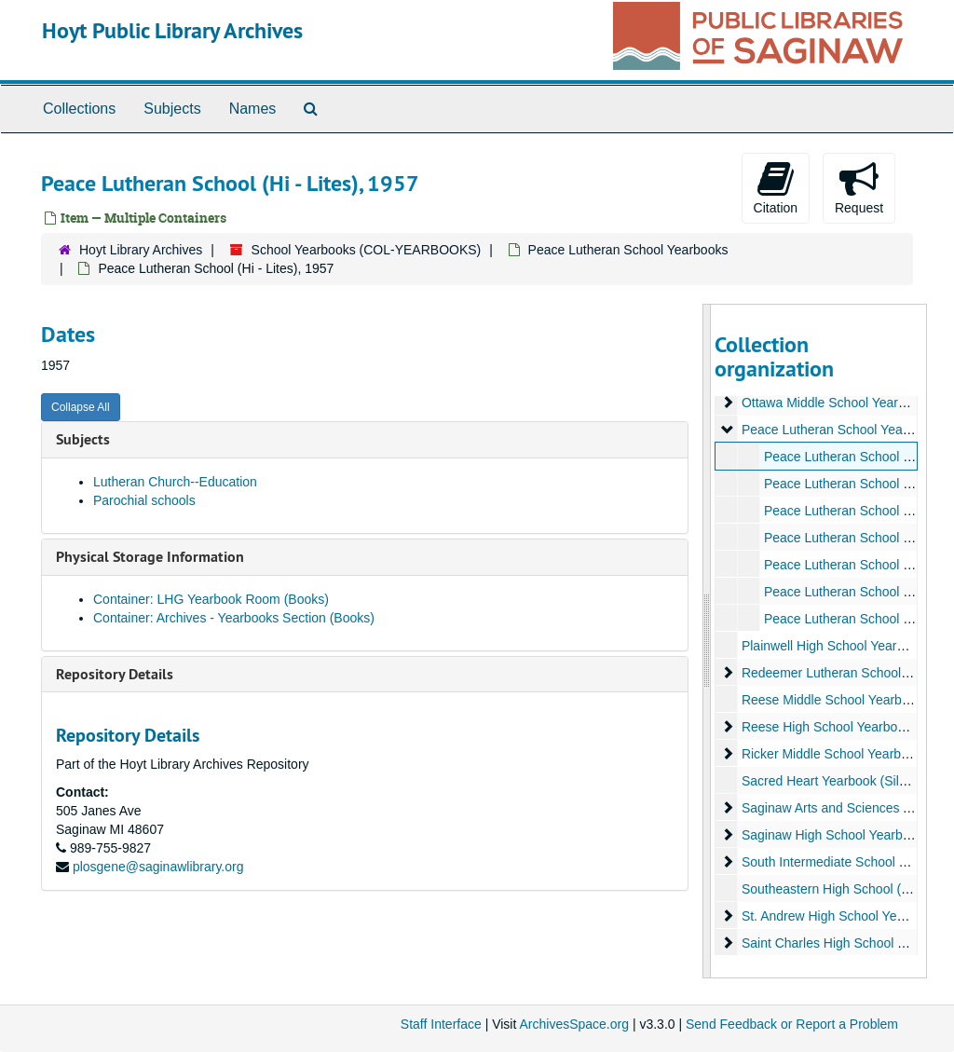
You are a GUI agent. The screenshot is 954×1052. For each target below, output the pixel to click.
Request (859, 187)
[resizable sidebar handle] (707, 641)
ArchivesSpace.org (574, 1024)
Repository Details (114, 674)
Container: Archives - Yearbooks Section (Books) (234, 617)
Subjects (171, 108)
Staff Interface (441, 1024)
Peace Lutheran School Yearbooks (628, 249)
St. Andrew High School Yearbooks (841, 916)
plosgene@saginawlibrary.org (158, 866)
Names (253, 108)
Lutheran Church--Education (175, 481)
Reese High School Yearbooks (829, 726)
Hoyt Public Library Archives (172, 30)
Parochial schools (144, 500)
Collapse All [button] (80, 407)
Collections (79, 108)
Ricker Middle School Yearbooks (834, 753)
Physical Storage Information (150, 557)
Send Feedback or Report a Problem (792, 1024)
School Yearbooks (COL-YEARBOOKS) (367, 249)
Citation (775, 187)
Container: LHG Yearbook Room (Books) (211, 599)
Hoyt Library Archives (140, 249)
